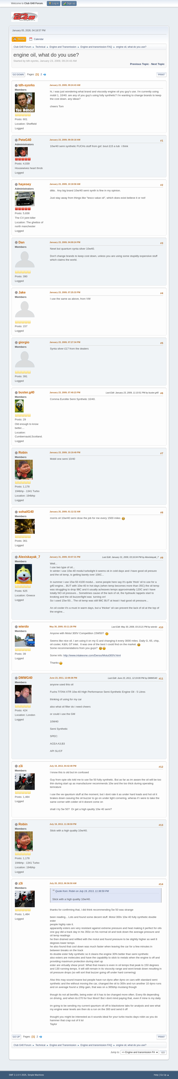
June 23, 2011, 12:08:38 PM (63, 678)
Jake (22, 292)
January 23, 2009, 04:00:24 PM (65, 242)
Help (156, 1075)
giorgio (23, 342)
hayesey (24, 184)
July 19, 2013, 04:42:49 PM (63, 766)
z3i (20, 766)
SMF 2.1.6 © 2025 (17, 1075)
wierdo (23, 626)
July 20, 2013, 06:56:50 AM (63, 883)
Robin (22, 452)
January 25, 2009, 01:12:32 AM (65, 511)
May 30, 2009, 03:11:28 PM (63, 626)
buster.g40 (26, 392)
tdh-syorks (26, 85)
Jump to (115, 1052)
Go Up (16, 1037)
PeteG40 (24, 140)
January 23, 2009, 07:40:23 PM (65, 392)
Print (161, 74)
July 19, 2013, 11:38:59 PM (63, 824)
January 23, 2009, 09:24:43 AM (65, 85)
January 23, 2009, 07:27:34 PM (65, 342)
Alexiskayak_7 (29, 556)
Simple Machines (36, 1075)
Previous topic (139, 64)
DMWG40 (25, 677)
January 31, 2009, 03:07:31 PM (65, 557)
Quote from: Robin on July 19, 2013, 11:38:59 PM (82, 891)
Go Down (18, 74)
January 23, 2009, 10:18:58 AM (65, 184)
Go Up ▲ (164, 1075)
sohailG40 (26, 511)
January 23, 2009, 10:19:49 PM (65, 452)
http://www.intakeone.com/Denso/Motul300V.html (92, 655)
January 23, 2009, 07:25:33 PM (65, 292)
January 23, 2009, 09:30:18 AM (65, 140)
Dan (21, 242)
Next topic (158, 64)
